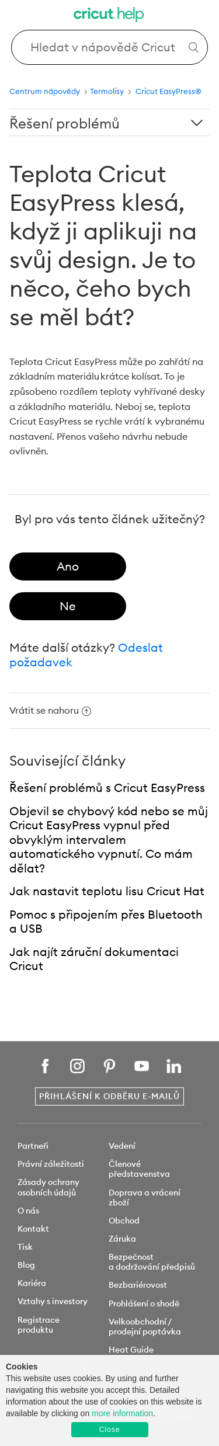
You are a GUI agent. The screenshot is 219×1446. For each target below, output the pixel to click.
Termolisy (108, 91)
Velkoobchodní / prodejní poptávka (145, 1326)
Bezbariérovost (138, 1285)
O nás (28, 1210)
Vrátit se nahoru (50, 710)
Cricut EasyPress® (168, 91)
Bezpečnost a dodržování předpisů (152, 1262)
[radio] (67, 566)
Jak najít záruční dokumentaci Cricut (94, 959)
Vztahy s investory (53, 1301)
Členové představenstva (139, 1169)
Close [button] (109, 1430)
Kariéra (32, 1283)
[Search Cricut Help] (109, 47)
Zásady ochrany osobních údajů (48, 1187)
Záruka (122, 1238)
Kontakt (33, 1228)
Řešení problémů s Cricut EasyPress (107, 787)
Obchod (124, 1220)
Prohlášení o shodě (144, 1303)
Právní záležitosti (51, 1164)
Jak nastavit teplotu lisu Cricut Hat (106, 891)
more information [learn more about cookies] (122, 1413)
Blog (26, 1265)
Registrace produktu (39, 1325)
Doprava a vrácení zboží (144, 1197)
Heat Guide (131, 1349)
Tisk (25, 1247)
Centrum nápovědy (44, 91)
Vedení (122, 1146)
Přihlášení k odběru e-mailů (109, 1096)
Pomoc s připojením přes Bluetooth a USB (106, 921)
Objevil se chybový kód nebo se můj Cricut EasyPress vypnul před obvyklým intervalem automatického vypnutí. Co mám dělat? (108, 839)
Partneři (33, 1146)
